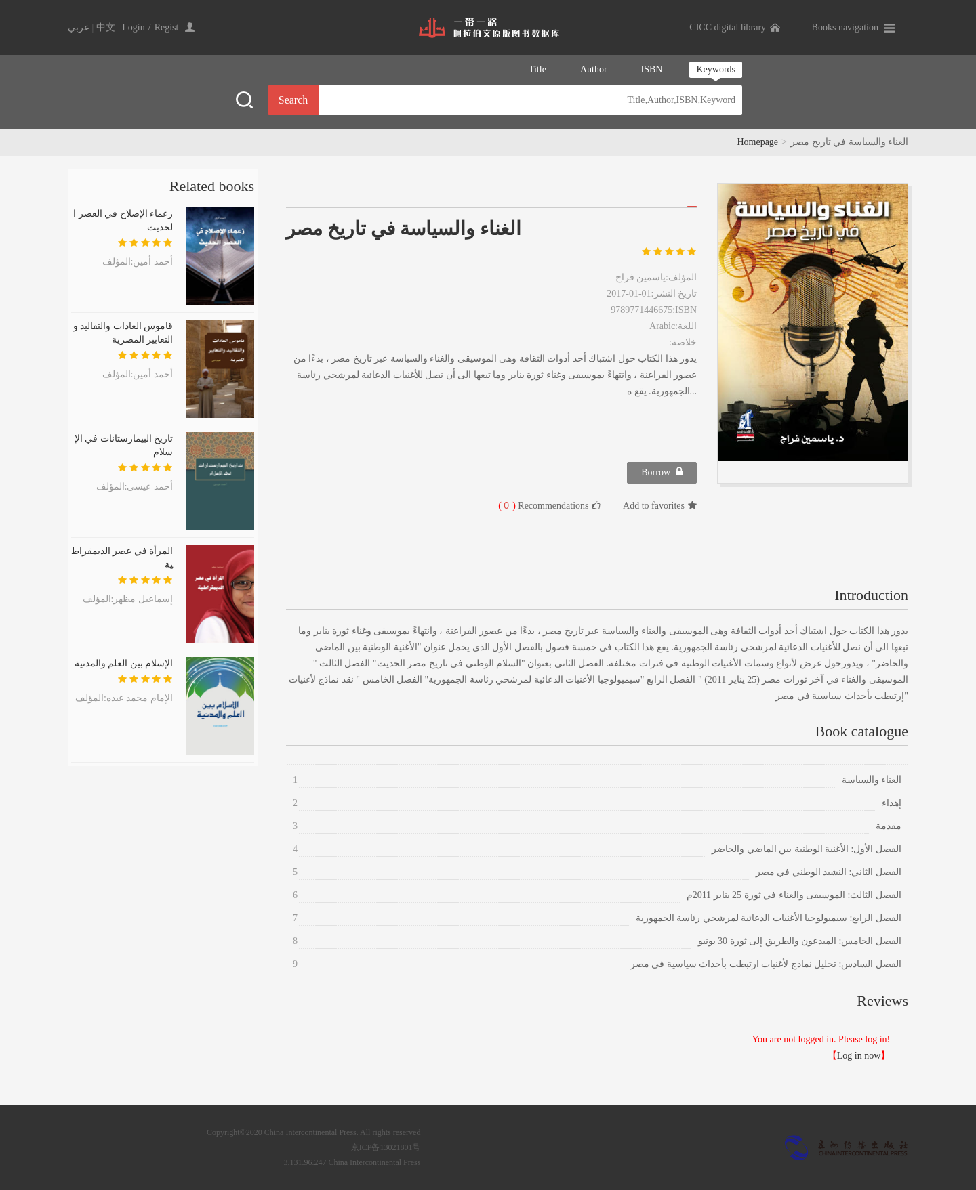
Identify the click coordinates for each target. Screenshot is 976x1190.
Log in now (859, 1055)
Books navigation (845, 27)
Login (133, 27)
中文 (105, 27)
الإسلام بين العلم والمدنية (124, 663)
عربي (78, 27)
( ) (507, 506)
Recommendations (549, 505)
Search (293, 100)
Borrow (662, 471)
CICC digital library (727, 27)
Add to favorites (660, 506)
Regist (167, 27)
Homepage (757, 142)
